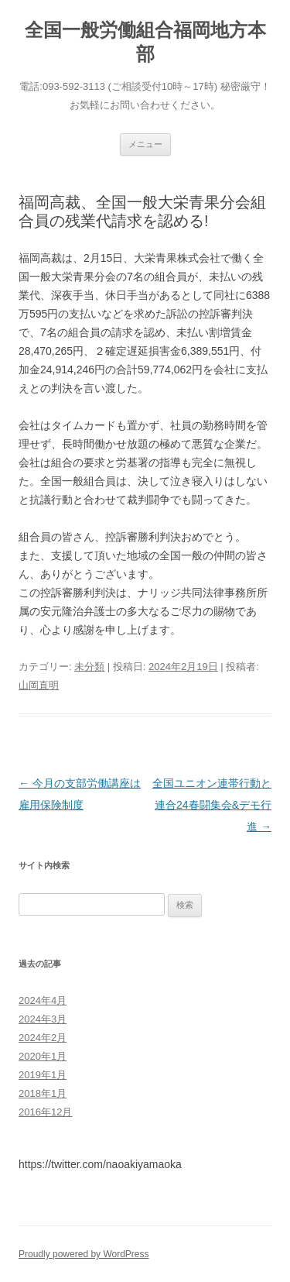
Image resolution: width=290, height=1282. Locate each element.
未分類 (89, 666)
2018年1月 (43, 1093)
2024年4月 (43, 1000)
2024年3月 (43, 1019)
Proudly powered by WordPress (84, 1254)
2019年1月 (43, 1075)
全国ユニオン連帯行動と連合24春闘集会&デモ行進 (211, 805)
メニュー (145, 144)
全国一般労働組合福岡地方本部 (145, 41)
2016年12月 (45, 1112)
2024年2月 (43, 1037)
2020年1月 (43, 1056)
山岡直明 (39, 685)
